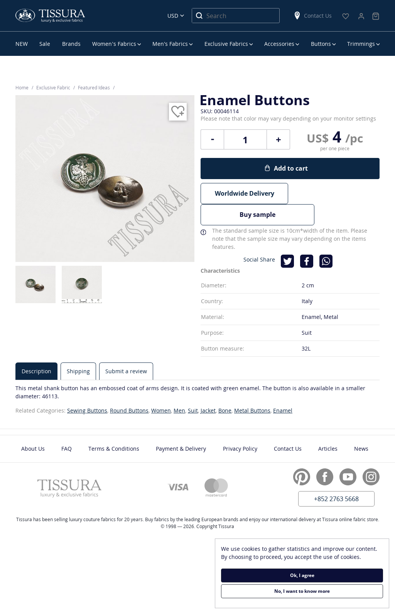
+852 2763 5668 (336, 476)
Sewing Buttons (87, 388)
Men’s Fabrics (170, 43)
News (361, 426)
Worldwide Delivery (244, 193)
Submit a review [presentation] (126, 348)
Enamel (282, 388)
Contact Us (312, 15)
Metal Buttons (252, 388)
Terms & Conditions (113, 426)
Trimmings (361, 43)
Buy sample (336, 193)
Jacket (208, 388)
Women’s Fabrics (114, 43)
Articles (328, 426)
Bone (224, 388)
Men (179, 388)
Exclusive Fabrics (226, 43)
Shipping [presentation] (78, 348)
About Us (33, 426)
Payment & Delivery (181, 426)
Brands (71, 43)
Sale (44, 43)
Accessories (279, 43)
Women (161, 388)
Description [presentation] (36, 348)
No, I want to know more (302, 591)
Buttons (321, 43)
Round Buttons (129, 388)
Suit (193, 388)
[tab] (36, 348)
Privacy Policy (240, 426)
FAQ (66, 426)
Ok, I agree (302, 575)
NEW (21, 43)
